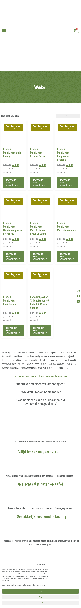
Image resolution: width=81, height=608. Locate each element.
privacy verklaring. (41, 585)
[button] (4, 30)
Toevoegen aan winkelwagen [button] (13, 182)
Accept (40, 591)
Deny (40, 597)
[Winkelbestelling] (68, 116)
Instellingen (40, 603)
